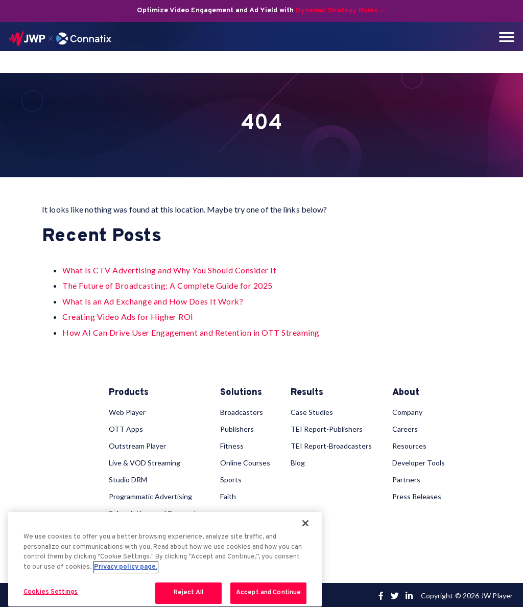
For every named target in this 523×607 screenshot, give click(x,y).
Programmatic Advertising (150, 495)
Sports (231, 478)
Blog (298, 461)
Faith (228, 495)
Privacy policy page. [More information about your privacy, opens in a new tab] (125, 567)
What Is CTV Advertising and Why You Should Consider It (169, 270)
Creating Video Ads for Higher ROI (128, 316)
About (405, 393)
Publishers (237, 427)
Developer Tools (418, 461)
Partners (406, 478)
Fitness (232, 444)
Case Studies (312, 410)
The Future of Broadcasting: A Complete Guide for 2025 (167, 285)
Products (129, 393)
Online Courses (245, 461)
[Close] (305, 523)
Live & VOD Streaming (144, 461)
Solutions (241, 393)
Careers (405, 427)
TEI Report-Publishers (327, 427)
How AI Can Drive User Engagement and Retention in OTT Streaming (191, 332)
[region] (165, 559)
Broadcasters (241, 410)
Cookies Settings (50, 592)
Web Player (127, 410)
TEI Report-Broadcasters (331, 444)
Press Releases (416, 495)
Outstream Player (137, 444)
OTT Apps (126, 427)
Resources (409, 444)
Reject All (188, 593)
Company (407, 410)
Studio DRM (128, 478)
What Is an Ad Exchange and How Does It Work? (152, 301)
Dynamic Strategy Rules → (341, 10)
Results (307, 393)
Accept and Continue (268, 593)
